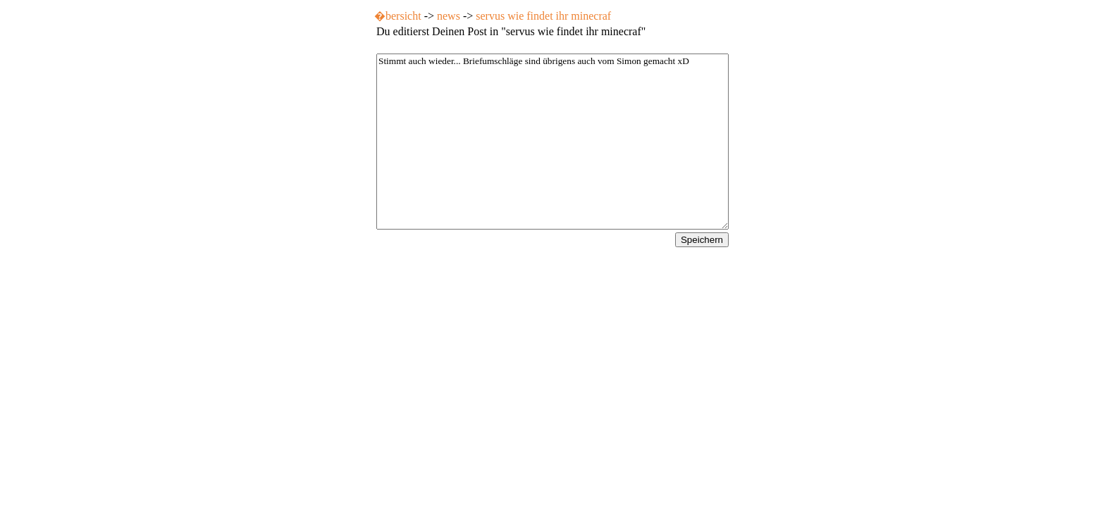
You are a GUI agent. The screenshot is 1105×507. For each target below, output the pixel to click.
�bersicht (397, 16)
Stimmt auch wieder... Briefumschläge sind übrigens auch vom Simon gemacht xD (552, 142)
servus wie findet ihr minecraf (543, 16)
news (448, 16)
